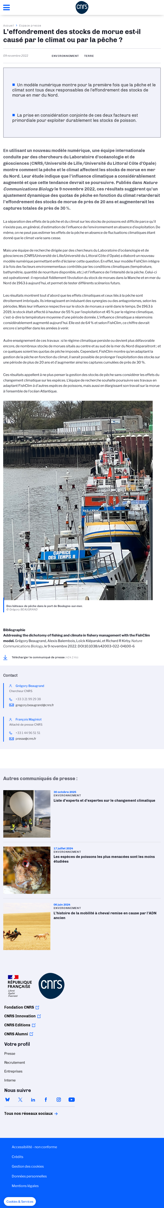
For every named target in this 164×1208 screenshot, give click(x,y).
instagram (59, 1099)
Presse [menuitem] (9, 1054)
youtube (71, 1099)
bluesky (7, 1099)
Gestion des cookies (28, 1166)
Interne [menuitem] (10, 1080)
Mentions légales (25, 1186)
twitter (20, 1099)
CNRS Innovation (20, 1016)
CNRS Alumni (16, 1034)
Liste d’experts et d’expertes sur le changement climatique (82, 813)
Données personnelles (29, 1176)
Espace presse (30, 25)
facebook (46, 1099)
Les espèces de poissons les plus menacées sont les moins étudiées (82, 870)
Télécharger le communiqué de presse (45, 657)
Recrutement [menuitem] (14, 1063)
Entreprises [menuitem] (13, 1071)
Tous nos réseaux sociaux (21, 1113)
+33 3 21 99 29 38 (28, 699)
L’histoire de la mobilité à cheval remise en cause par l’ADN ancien (82, 926)
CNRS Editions (17, 1025)
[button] (20, 1201)
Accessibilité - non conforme (34, 1147)
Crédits (17, 1157)
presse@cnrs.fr (26, 739)
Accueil (8, 25)
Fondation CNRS (19, 1007)
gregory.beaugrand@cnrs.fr (35, 705)
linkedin (33, 1099)
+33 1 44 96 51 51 (28, 733)
